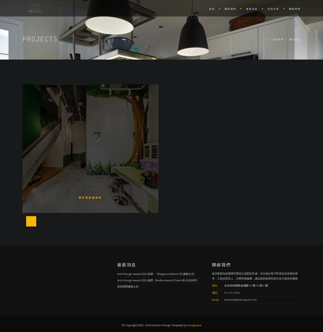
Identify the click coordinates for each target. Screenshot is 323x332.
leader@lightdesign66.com (240, 299)
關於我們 (230, 8)
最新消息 (252, 8)
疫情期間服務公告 (128, 286)
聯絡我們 (295, 8)
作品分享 (273, 8)
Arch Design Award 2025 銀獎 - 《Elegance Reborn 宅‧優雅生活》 (156, 274)
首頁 (212, 8)
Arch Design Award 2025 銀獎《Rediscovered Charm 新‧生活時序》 (158, 280)
